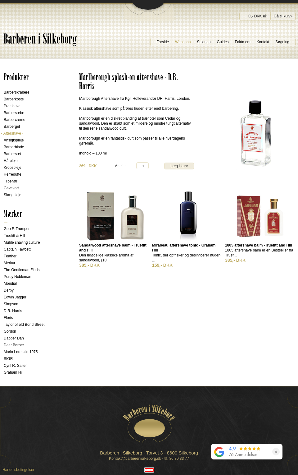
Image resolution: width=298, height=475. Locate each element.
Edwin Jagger (15, 297)
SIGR (8, 359)
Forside (162, 42)
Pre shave (12, 106)
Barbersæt (12, 154)
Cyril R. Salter (15, 365)
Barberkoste (14, 99)
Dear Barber (14, 345)
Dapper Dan (14, 338)
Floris (8, 318)
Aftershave (12, 133)
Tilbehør (10, 181)
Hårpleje (11, 161)
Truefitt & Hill (14, 235)
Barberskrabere (16, 92)
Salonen (204, 42)
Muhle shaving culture (22, 242)
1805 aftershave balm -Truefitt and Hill (258, 245)
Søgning (282, 42)
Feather (10, 256)
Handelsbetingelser (18, 470)
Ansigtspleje (14, 140)
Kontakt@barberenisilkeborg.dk (135, 458)
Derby (9, 290)
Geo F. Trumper (16, 229)
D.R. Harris (13, 311)
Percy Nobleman (17, 276)
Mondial (10, 283)
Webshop (183, 42)
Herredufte (12, 174)
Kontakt (263, 42)
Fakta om (243, 42)
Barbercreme (14, 120)
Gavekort (11, 188)
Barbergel (12, 126)
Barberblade (14, 147)
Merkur (9, 263)
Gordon (10, 331)
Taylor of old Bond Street (24, 324)
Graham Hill (13, 372)
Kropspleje (12, 167)
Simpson (11, 304)
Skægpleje (12, 195)
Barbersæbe (14, 113)
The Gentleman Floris (21, 270)
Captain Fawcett (17, 249)
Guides (223, 42)
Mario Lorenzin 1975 (21, 352)
